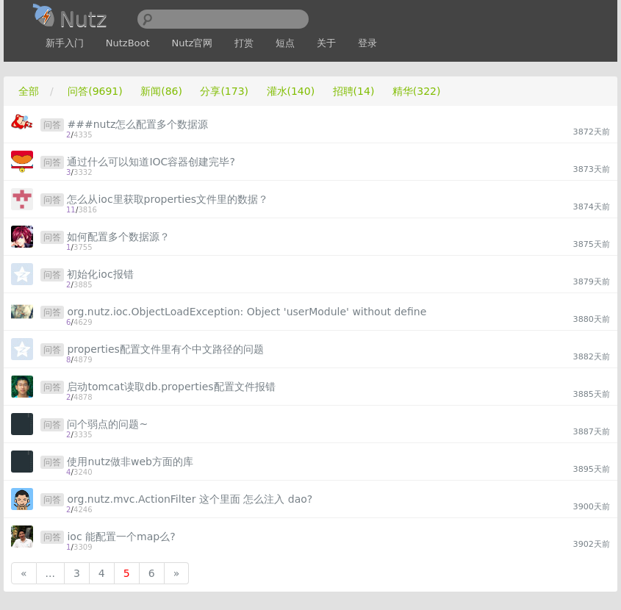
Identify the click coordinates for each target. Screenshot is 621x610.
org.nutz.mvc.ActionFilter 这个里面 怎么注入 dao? (189, 499)
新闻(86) (161, 91)
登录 (367, 43)
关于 (326, 43)
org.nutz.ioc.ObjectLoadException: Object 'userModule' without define (246, 311)
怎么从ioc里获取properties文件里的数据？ (167, 199)
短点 (285, 43)
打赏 (244, 43)
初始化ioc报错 (100, 274)
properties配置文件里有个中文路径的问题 (165, 349)
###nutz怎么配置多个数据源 (137, 124)
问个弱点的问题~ (107, 424)
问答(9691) (95, 91)
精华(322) (416, 91)
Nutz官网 (192, 43)
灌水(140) (291, 91)
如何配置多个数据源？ (118, 237)
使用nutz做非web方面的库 (130, 461)
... (50, 573)
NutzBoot (128, 43)
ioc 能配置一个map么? (121, 536)
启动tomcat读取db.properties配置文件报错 (171, 386)
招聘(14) (354, 91)
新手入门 (65, 43)
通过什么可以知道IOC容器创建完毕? (150, 162)
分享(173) (224, 91)
